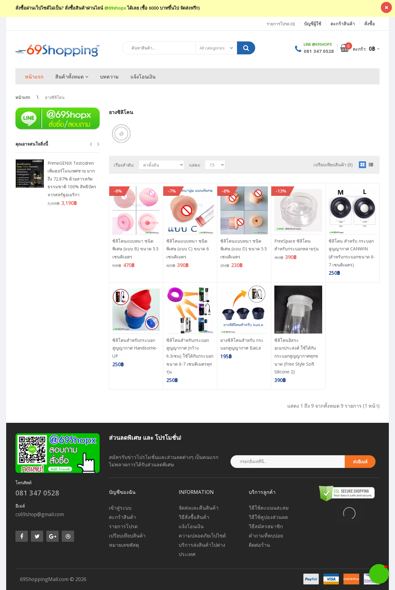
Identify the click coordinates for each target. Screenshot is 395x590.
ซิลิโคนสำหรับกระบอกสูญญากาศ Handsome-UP (134, 348)
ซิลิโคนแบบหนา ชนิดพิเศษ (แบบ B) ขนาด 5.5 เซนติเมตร (135, 249)
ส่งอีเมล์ (360, 462)
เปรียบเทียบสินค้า (127, 535)
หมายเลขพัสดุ (124, 544)
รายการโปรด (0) (281, 24)
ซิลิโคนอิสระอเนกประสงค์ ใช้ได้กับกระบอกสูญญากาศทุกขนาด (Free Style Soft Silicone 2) (296, 356)
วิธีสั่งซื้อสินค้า (194, 517)
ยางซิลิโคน (54, 97)
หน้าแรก (22, 97)
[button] (379, 574)
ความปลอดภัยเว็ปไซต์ (202, 535)
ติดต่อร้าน (259, 544)
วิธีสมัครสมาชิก (266, 526)
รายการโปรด (123, 526)
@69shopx (115, 8)
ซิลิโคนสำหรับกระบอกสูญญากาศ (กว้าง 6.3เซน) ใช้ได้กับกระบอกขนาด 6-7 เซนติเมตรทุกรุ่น (189, 356)
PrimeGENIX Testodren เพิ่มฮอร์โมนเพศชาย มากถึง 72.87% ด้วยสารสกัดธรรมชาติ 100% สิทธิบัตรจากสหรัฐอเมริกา (72, 178)
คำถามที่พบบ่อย (266, 535)
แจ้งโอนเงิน (191, 526)
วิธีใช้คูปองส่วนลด (268, 517)
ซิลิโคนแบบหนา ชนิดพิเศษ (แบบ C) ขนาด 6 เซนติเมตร (187, 249)
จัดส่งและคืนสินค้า (198, 507)
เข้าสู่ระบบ (120, 507)
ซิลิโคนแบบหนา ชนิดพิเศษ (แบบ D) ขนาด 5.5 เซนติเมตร (243, 249)
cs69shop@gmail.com (39, 514)
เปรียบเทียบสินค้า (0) (333, 165)
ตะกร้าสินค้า (122, 517)
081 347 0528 (319, 51)
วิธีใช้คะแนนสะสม (269, 507)
